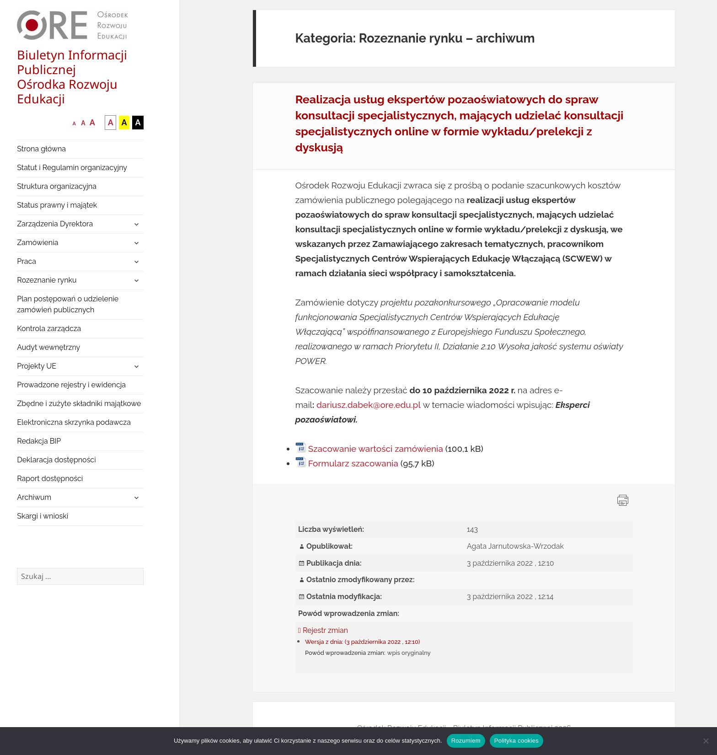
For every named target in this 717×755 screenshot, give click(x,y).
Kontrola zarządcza (49, 328)
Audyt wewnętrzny (48, 347)
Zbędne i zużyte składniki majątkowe (79, 403)
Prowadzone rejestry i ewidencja (71, 384)
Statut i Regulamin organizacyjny (72, 167)
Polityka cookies (516, 740)
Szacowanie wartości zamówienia (375, 449)
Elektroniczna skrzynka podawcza (74, 422)
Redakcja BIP (39, 441)
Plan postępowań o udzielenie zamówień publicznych (67, 304)
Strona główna (41, 149)
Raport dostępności (50, 478)
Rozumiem (466, 740)
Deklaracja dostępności (56, 459)
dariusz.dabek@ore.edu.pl (368, 405)
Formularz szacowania (353, 463)
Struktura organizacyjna (56, 186)
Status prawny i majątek (57, 205)
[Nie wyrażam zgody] (705, 740)
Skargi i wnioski (42, 516)
